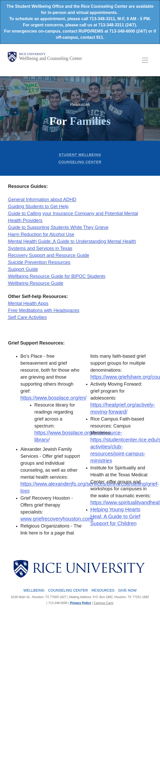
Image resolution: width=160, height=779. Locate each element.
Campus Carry (103, 603)
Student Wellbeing (80, 155)
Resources (103, 590)
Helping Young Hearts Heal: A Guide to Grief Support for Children (115, 516)
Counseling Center (80, 162)
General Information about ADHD (42, 199)
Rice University (32, 54)
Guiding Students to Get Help (38, 206)
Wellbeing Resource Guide (35, 283)
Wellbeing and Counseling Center (50, 58)
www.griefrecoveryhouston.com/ (57, 519)
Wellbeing (34, 590)
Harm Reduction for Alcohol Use (41, 234)
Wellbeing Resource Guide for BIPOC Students (56, 276)
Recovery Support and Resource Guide (48, 255)
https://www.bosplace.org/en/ (53, 398)
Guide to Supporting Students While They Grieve (58, 227)
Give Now (127, 590)
